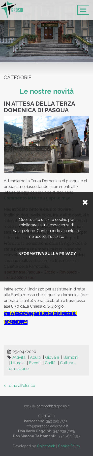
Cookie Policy (69, 446)
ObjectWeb (46, 446)
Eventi (34, 363)
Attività (19, 357)
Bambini (70, 357)
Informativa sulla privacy (46, 253)
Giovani (52, 357)
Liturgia (18, 363)
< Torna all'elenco (19, 385)
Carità (50, 363)
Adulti (35, 357)
